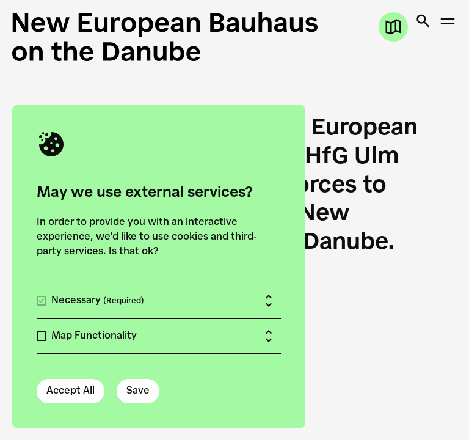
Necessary (97, 301)
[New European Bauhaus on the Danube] (234, 36)
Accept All (70, 391)
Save (138, 391)
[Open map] (393, 27)
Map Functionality (94, 336)
